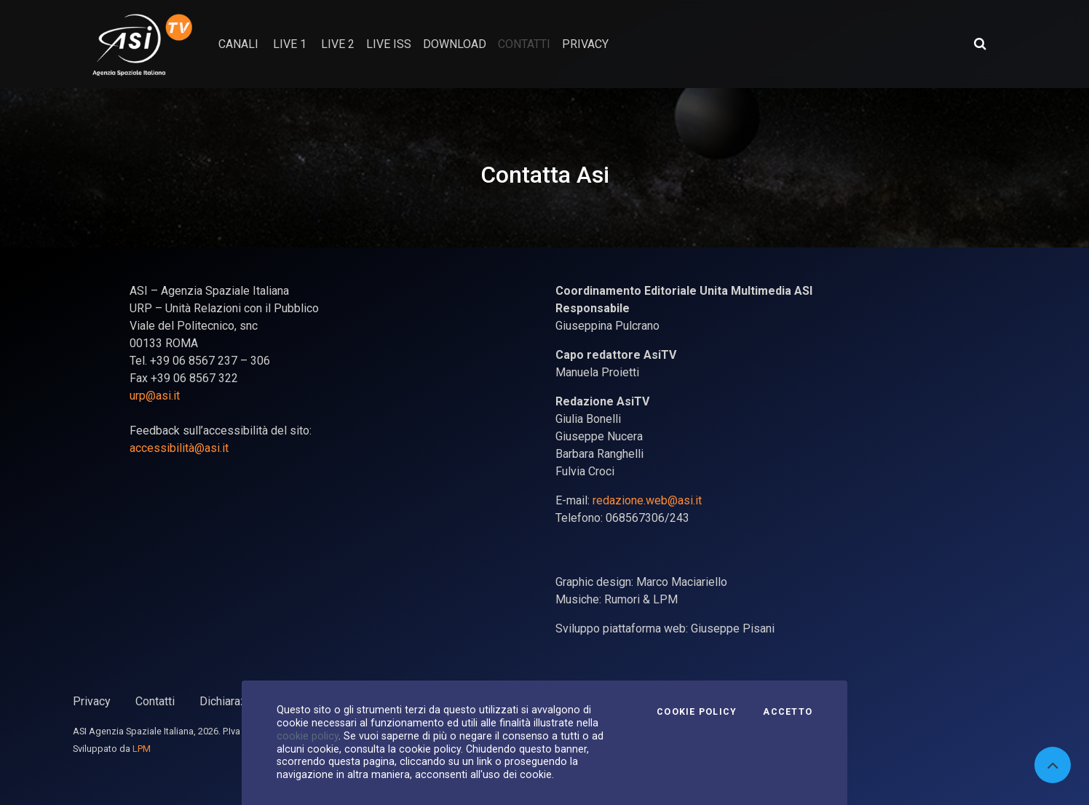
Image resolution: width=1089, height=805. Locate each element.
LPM (141, 748)
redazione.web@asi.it (647, 500)
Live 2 (338, 44)
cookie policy (307, 736)
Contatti (155, 701)
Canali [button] (238, 44)
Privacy (92, 701)
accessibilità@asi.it (179, 448)
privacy (585, 44)
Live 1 (289, 44)
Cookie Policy (697, 711)
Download (454, 44)
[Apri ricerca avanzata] (980, 43)
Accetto (787, 711)
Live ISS (388, 44)
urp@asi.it (155, 395)
